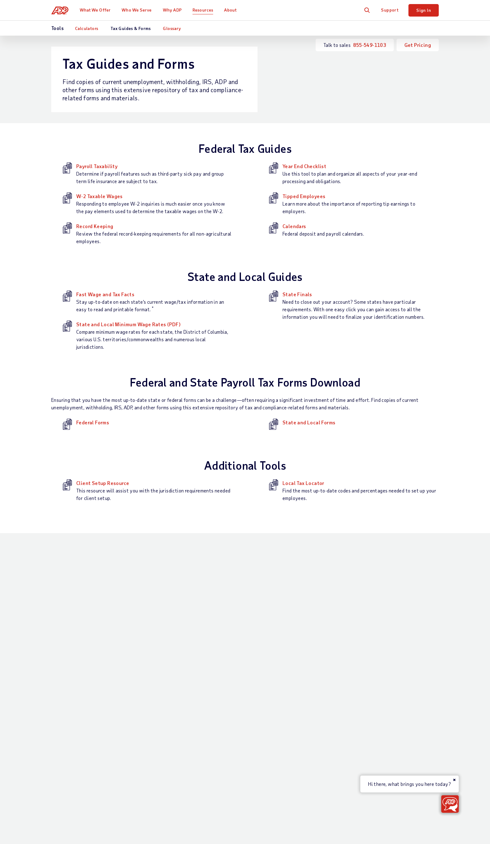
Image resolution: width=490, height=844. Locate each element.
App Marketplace (172, 712)
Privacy (212, 768)
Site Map (185, 768)
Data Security (376, 677)
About (230, 9)
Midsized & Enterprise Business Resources (314, 648)
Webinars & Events (312, 676)
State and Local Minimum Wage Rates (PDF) (128, 324)
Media (367, 730)
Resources (202, 9)
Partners (232, 645)
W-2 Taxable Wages (99, 196)
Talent (161, 652)
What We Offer (95, 9)
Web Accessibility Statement (330, 768)
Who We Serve (137, 9)
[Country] (85, 769)
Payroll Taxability (97, 166)
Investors (371, 719)
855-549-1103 (369, 45)
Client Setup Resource (102, 483)
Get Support (64, 634)
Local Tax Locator (303, 483)
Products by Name (173, 722)
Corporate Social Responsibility (395, 645)
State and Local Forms (308, 422)
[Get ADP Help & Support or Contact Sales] (450, 804)
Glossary (172, 28)
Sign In (423, 10)
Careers (369, 634)
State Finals (297, 294)
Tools (297, 665)
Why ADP (172, 9)
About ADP (374, 613)
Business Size (238, 624)
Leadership (372, 666)
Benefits (163, 662)
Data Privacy (375, 687)
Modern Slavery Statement (259, 768)
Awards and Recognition (387, 655)
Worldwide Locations (384, 624)
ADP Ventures (376, 709)
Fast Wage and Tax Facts (105, 294)
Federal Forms (92, 422)
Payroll (162, 624)
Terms (160, 768)
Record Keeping (94, 226)
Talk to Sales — (85, 624)
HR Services (167, 673)
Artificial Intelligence (384, 698)
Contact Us (64, 613)
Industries (234, 634)
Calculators (86, 28)
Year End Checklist (304, 166)
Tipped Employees (303, 196)
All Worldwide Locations (78, 785)
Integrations (168, 701)
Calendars (294, 226)
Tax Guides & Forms (131, 28)
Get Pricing (417, 45)
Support (389, 9)
